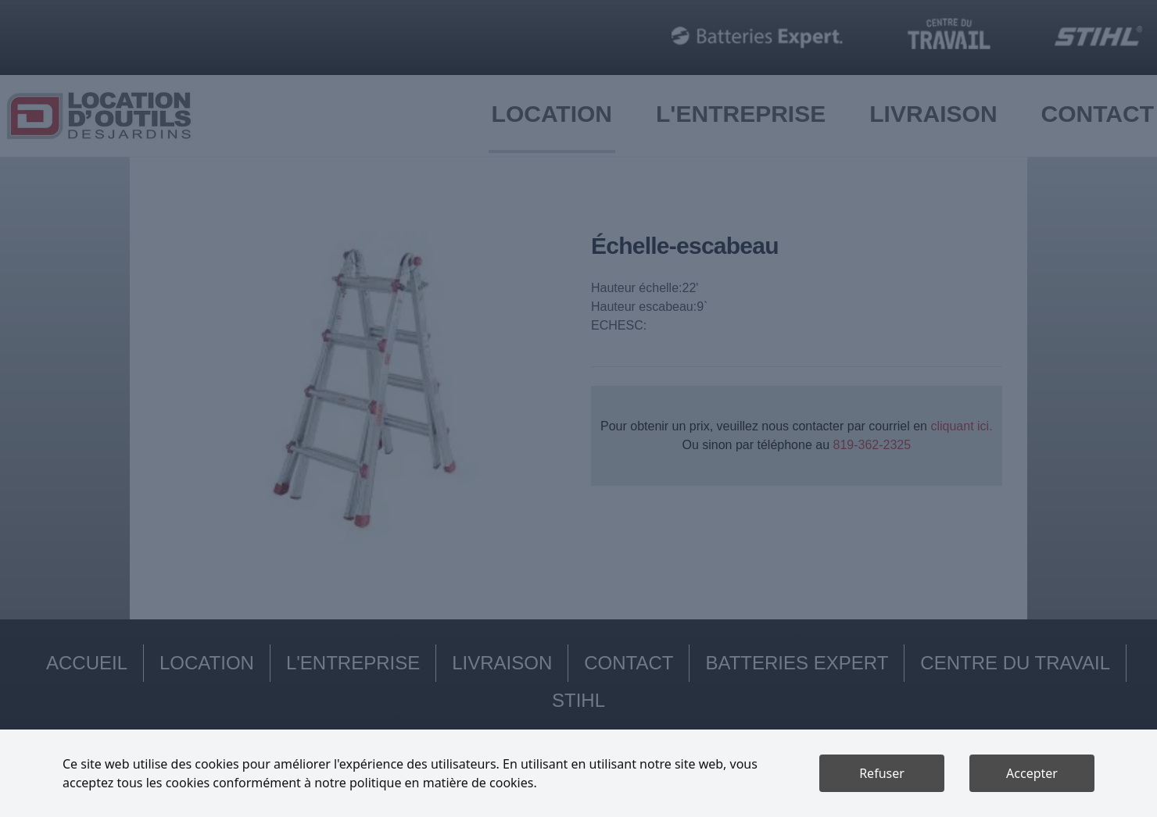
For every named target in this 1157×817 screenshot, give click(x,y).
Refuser (881, 773)
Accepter (1032, 773)
